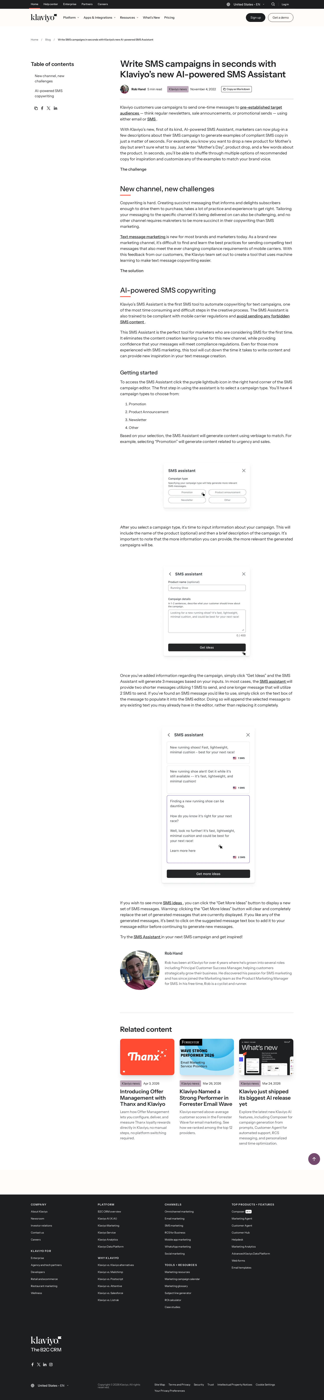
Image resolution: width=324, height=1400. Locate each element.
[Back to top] (314, 1159)
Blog (48, 39)
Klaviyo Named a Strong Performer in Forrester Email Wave (206, 1097)
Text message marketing (143, 236)
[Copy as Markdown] (236, 89)
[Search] (273, 4)
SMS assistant (273, 681)
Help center (51, 4)
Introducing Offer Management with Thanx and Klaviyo (143, 1097)
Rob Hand (138, 89)
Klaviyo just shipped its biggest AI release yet (265, 1097)
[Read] (147, 1057)
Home (34, 4)
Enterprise (69, 4)
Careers (103, 4)
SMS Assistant (147, 937)
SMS (151, 119)
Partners (87, 4)
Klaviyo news (178, 89)
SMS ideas (173, 903)
